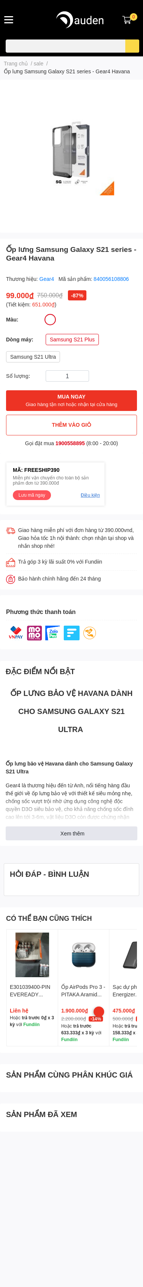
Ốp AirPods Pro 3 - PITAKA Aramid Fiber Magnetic (83, 994)
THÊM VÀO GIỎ (71, 424)
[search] (132, 46)
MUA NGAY (71, 400)
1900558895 (70, 443)
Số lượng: (18, 376)
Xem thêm (72, 833)
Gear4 (47, 279)
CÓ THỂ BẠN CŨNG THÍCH (49, 918)
